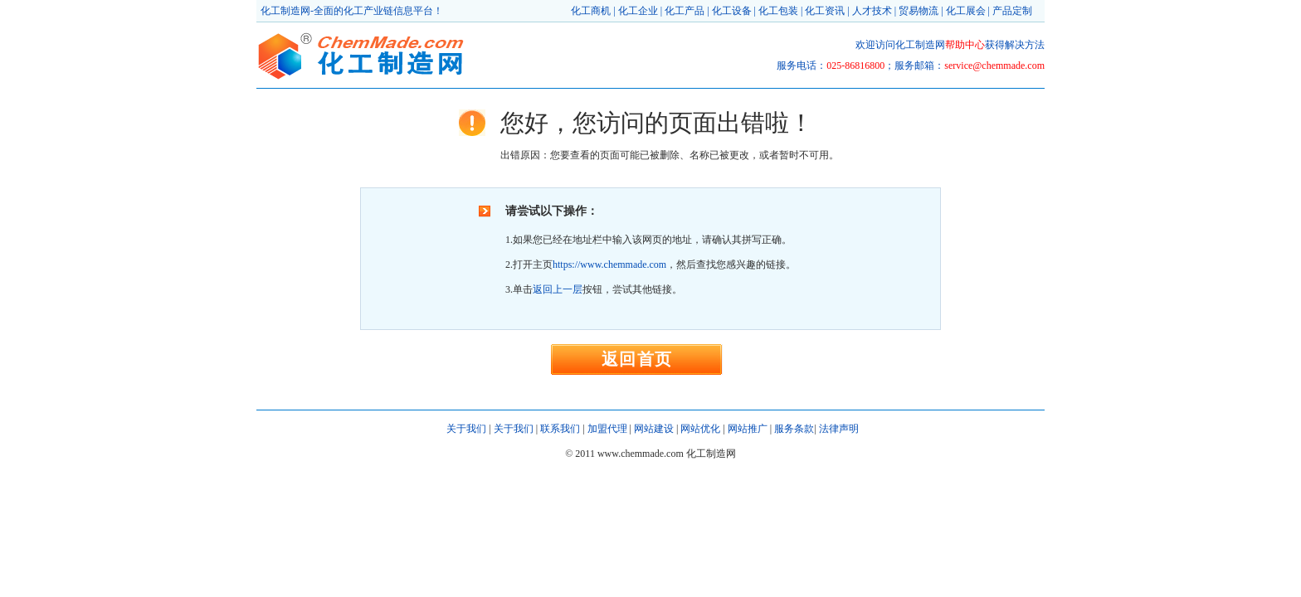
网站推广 (747, 428)
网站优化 (700, 428)
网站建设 (654, 428)
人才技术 (872, 11)
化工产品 (684, 11)
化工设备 (732, 11)
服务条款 (794, 428)
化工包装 (778, 11)
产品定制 (1012, 11)
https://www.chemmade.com (609, 264)
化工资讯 (825, 11)
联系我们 (560, 428)
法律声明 (839, 428)
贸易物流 (918, 11)
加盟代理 (607, 428)
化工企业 (638, 11)
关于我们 (466, 428)
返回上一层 (557, 289)
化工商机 (591, 11)
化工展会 (966, 11)
